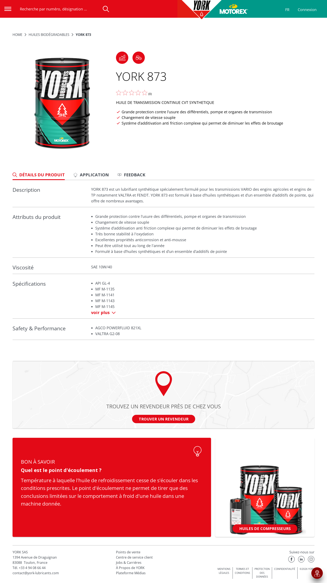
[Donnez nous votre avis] (131, 92)
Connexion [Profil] (307, 9)
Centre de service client (134, 557)
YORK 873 (83, 34)
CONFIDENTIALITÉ (284, 569)
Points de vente (128, 552)
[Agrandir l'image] (62, 104)
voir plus (103, 312)
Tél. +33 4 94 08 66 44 (29, 567)
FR (287, 9)
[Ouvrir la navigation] (8, 8)
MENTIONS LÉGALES (224, 571)
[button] (122, 58)
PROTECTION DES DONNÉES (262, 572)
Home (17, 34)
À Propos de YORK (130, 567)
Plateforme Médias (131, 573)
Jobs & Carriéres (128, 562)
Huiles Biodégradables (49, 34)
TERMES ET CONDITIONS (242, 571)
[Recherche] (106, 9)
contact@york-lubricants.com (36, 573)
